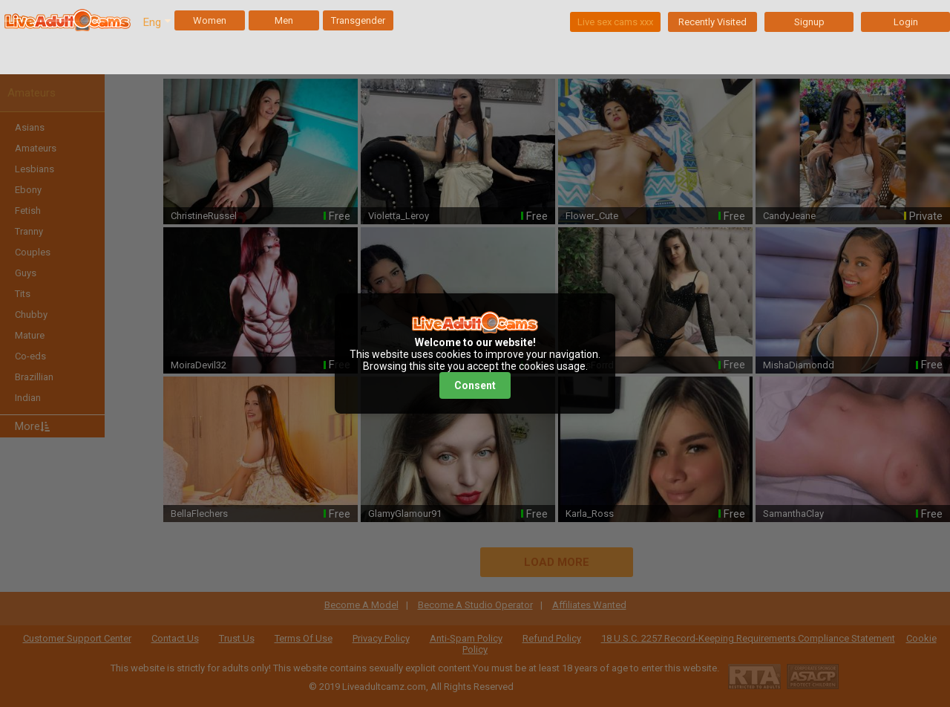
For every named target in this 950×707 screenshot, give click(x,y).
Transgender (358, 20)
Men (284, 20)
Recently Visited (712, 21)
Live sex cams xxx (615, 21)
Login (906, 21)
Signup (809, 21)
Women (209, 20)
